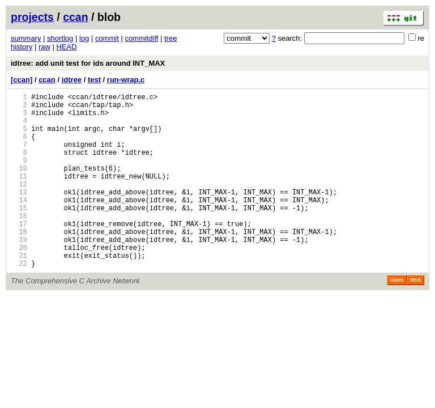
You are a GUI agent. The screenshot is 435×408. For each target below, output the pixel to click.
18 (19, 262)
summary (26, 38)
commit (107, 38)
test (94, 79)
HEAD (66, 46)
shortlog (60, 38)
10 (19, 185)
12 (19, 204)
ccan (75, 17)
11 (19, 194)
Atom (396, 317)
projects (32, 17)
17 (19, 252)
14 (19, 223)
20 (19, 281)
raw (44, 46)
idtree (72, 79)
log (84, 38)
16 (19, 243)
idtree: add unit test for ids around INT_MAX (88, 63)
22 (19, 300)
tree (170, 38)
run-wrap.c (125, 79)
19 (19, 272)
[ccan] (21, 79)
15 (19, 233)
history (21, 46)
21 (19, 291)
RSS (415, 317)
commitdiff (141, 38)
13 (19, 214)
